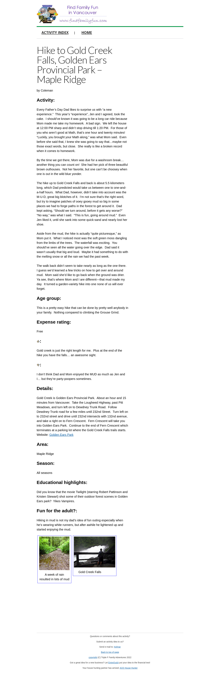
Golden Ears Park (61, 434)
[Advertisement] (160, 90)
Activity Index (55, 32)
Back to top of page (110, 652)
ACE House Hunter (129, 668)
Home (86, 32)
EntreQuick (113, 663)
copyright (93, 657)
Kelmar (117, 647)
